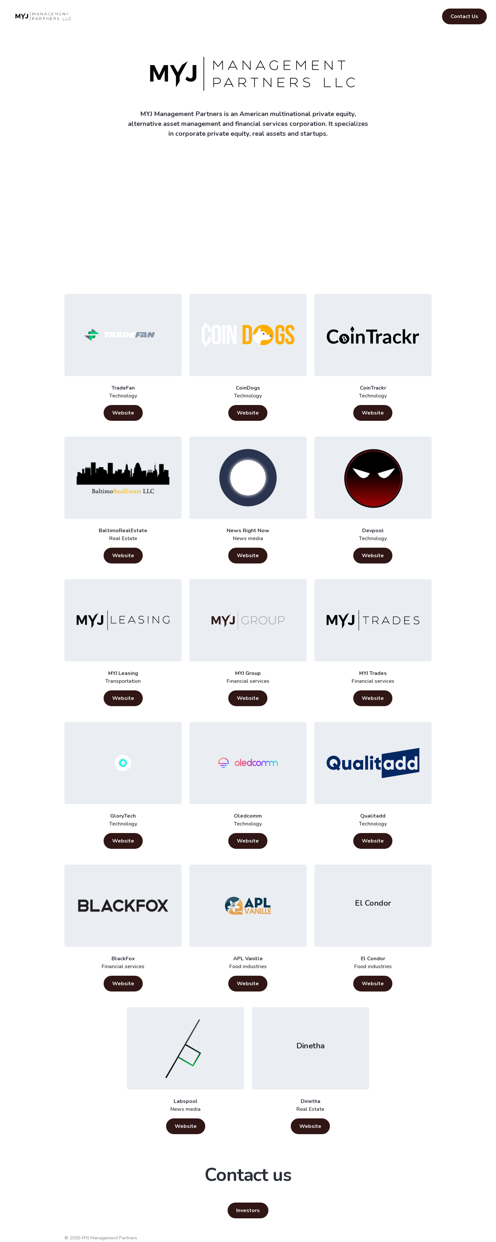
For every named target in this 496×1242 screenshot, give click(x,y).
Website (123, 413)
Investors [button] (248, 1210)
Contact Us (464, 16)
